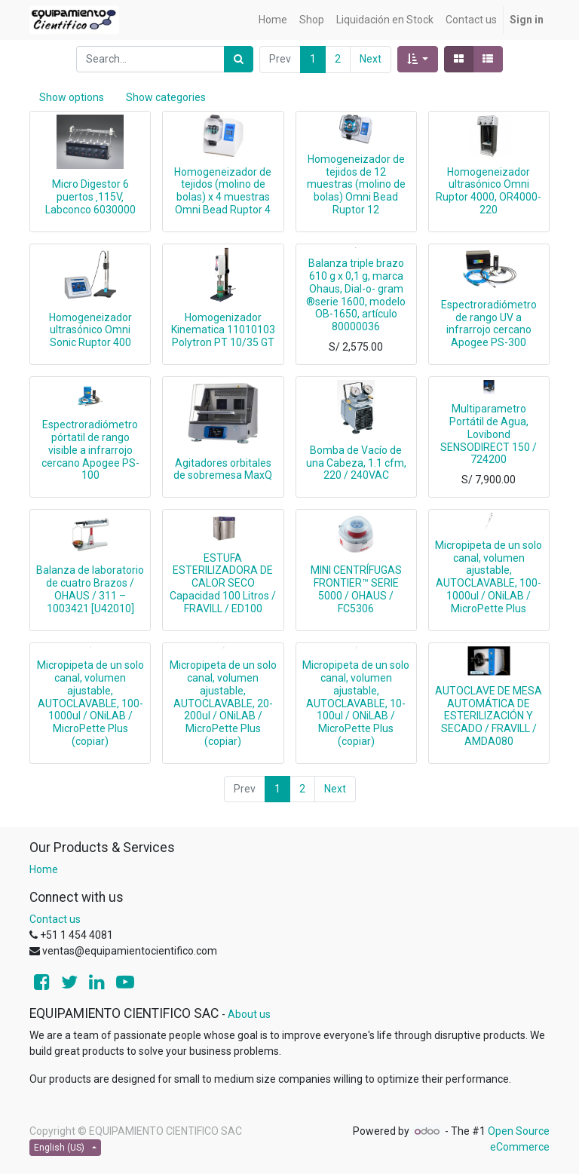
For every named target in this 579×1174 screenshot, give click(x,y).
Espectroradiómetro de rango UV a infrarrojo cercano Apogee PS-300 (489, 323)
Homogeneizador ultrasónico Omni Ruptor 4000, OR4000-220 (488, 191)
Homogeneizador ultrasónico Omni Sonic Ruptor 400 (90, 330)
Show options (71, 97)
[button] (418, 59)
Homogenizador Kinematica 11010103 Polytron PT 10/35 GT (223, 330)
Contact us (55, 919)
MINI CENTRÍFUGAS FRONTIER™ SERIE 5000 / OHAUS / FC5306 (356, 589)
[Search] (238, 59)
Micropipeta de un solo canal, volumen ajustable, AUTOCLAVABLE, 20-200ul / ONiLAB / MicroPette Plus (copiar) (223, 703)
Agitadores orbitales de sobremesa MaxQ (222, 469)
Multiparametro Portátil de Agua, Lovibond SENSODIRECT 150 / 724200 (488, 434)
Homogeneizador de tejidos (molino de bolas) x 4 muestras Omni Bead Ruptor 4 (222, 191)
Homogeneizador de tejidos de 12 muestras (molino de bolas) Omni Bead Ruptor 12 (356, 184)
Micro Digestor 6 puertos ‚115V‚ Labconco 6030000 (90, 197)
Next (370, 59)
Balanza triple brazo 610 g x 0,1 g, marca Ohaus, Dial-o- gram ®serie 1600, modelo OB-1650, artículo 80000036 (356, 295)
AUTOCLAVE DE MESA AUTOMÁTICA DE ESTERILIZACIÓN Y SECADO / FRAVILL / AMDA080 (488, 716)
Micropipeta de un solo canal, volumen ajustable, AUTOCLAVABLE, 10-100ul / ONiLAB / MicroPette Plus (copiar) (355, 703)
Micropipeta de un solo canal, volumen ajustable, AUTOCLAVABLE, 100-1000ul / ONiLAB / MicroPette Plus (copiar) (90, 703)
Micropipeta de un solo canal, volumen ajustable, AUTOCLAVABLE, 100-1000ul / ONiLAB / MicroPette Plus (488, 577)
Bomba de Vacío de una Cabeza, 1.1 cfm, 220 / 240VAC (356, 463)
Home (43, 869)
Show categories (166, 97)
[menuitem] (273, 20)
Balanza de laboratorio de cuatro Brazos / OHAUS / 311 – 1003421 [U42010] (90, 589)
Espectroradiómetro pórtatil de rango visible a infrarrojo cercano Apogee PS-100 (90, 449)
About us (249, 1014)
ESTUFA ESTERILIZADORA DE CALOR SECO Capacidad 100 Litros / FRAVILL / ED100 (223, 583)
